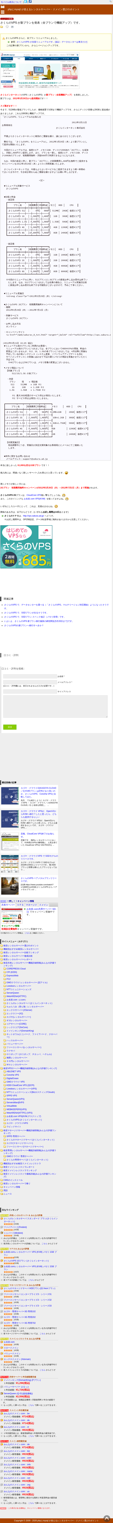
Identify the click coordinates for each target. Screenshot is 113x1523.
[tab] (8, 905)
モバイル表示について (11, 2)
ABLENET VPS (14, 1071)
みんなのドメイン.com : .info (17, 1464)
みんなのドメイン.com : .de (17, 1420)
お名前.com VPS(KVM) (35, 499)
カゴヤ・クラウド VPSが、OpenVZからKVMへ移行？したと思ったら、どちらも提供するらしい (38, 814)
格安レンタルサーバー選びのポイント (21, 945)
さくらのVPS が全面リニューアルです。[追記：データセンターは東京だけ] (52, 42)
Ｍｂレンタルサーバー (17, 1064)
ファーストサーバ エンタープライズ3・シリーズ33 (27, 1306)
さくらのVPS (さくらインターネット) (24, 1120)
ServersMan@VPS (15, 1102)
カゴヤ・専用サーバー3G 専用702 (20, 1323)
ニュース (7, 1194)
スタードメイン (11, 1348)
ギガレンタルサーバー (17, 1020)
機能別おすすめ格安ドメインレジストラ (22, 1163)
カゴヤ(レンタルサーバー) (19, 1017)
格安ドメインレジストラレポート (19, 1167)
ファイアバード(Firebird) (15, 1227)
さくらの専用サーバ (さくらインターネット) (27, 1160)
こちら (27, 933)
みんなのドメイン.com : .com (17, 1458)
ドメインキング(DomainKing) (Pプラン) (22, 1380)
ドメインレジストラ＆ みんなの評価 (24, 1339)
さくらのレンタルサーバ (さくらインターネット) (29, 1003)
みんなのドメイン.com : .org (17, 1485)
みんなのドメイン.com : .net (17, 1478)
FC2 (9, 979)
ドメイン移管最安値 (18, 1441)
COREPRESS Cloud (16, 969)
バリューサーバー (15, 1044)
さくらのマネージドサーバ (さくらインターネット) (30, 1140)
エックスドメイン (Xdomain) (17, 1359)
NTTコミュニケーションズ (19, 989)
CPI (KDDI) (12, 972)
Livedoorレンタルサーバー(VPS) (22, 1089)
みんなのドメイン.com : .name (18, 1471)
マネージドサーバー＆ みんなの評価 (24, 1285)
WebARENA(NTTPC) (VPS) (19, 1113)
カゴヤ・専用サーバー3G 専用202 (20, 1317)
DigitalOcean (13, 1078)
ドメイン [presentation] (43, 905)
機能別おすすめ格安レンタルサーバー (21, 949)
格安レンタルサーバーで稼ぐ (17, 1183)
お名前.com (9, 1342)
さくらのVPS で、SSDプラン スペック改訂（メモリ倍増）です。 (35, 617)
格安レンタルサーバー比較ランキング (21, 952)
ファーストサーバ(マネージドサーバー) (25, 1146)
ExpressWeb (12, 975)
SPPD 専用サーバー (16, 1136)
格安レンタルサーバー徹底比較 (18, 956)
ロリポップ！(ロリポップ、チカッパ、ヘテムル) (29, 1054)
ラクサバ (11, 1051)
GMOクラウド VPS (16, 1082)
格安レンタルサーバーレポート (18, 959)
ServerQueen (13, 993)
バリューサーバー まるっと (16, 1387)
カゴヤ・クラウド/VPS (17, 1123)
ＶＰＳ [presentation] (20, 905)
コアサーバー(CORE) (17, 1024)
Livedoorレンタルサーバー (19, 986)
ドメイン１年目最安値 (18, 1410)
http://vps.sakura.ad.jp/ (33, 516)
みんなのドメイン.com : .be (17, 1413)
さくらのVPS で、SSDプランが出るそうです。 (26, 613)
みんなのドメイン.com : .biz (17, 1451)
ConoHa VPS (13, 1075)
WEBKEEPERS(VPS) (17, 1109)
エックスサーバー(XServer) (19, 1010)
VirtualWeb (12, 1106)
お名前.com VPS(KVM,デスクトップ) (24, 1116)
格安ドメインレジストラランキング (20, 1170)
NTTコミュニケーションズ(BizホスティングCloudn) (31, 1092)
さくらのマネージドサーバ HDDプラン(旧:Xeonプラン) (29, 1288)
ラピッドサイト (14, 1126)
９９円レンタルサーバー (18, 1061)
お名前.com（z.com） (17, 1000)
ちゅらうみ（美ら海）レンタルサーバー (25, 1006)
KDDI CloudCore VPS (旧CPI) (20, 1085)
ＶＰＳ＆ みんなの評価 (19, 1249)
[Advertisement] (26, 756)
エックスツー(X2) (15, 1013)
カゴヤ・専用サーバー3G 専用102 (20, 1311)
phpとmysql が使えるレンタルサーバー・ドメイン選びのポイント (68, 1520)
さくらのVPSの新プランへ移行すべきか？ (24, 625)
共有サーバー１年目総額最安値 (22, 1377)
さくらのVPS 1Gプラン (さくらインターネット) (26, 1261)
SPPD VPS (12, 1095)
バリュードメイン (12, 1353)
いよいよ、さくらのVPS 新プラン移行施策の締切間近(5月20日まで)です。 (39, 621)
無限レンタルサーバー (17, 1057)
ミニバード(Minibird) (13, 1233)
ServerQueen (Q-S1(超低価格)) (18, 1393)
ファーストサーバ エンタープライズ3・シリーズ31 (27, 1294)
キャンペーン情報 (11, 1187)
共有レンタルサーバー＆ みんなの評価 (25, 1215)
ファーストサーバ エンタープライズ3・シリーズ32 (27, 1300)
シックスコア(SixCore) (17, 1027)
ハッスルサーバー (15, 1040)
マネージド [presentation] (31, 905)
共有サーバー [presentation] (8, 905)
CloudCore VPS (34, 495)
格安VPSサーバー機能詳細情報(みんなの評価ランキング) (30, 1068)
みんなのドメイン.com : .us (16, 1491)
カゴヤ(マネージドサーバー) (20, 1143)
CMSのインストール (13, 1180)
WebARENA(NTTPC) (16, 996)
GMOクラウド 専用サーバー (20, 1156)
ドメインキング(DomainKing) (20, 1031)
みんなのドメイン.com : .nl (16, 1427)
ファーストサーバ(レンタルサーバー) (24, 1047)
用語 (5, 1190)
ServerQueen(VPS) (15, 1099)
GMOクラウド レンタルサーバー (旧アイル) (27, 982)
